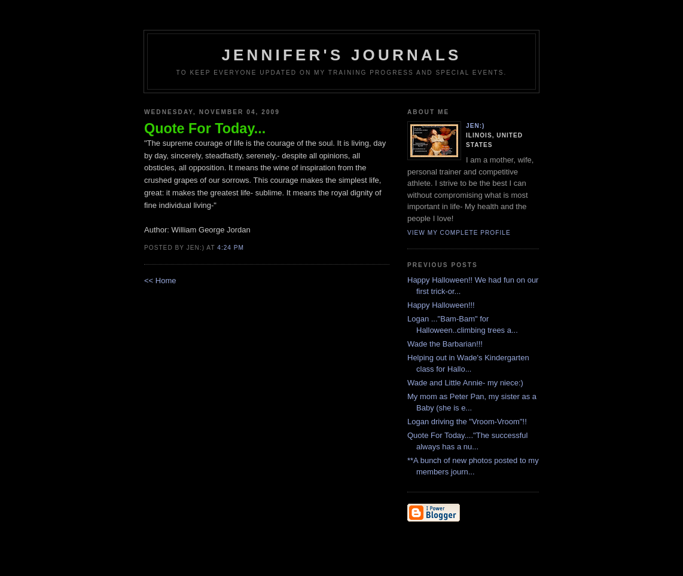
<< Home (160, 280)
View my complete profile (459, 232)
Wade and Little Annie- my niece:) (465, 382)
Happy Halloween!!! (441, 305)
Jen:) (475, 125)
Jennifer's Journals (341, 55)
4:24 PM (230, 247)
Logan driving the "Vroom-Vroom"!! (467, 421)
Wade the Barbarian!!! (445, 343)
